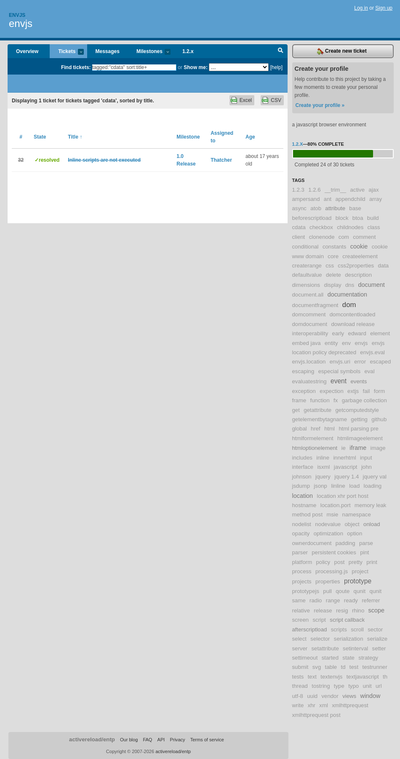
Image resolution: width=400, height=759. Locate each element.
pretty (356, 562)
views (349, 696)
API (161, 739)
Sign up (383, 8)
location (302, 495)
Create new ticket (342, 51)
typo (353, 686)
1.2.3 (298, 190)
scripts (339, 629)
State (40, 137)
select (299, 639)
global (299, 428)
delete (333, 275)
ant (327, 199)
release (323, 610)
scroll (357, 629)
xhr (311, 705)
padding (345, 543)
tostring (321, 686)
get (296, 410)
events (358, 381)
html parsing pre (359, 428)
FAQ (147, 739)
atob (315, 208)
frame (299, 400)
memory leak (370, 505)
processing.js (331, 571)
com (344, 237)
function (320, 400)
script (319, 620)
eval (369, 371)
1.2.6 (314, 190)
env (346, 343)
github (379, 419)
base (355, 208)
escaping (303, 371)
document (371, 284)
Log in (361, 8)
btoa (357, 218)
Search (281, 51)
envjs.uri (340, 361)
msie (332, 514)
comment (364, 237)
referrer (371, 600)
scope (376, 610)
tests (298, 676)
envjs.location (309, 361)
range (333, 600)
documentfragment (315, 305)
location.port (335, 505)
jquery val (375, 476)
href (315, 428)
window (370, 695)
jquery (323, 476)
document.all (308, 294)
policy (323, 562)
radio (315, 600)
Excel (246, 100)
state (348, 658)
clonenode (322, 237)
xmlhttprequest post (316, 715)
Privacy (177, 739)
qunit (360, 591)
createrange (307, 265)
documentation (347, 294)
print (371, 562)
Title (75, 137)
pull (327, 591)
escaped (380, 361)
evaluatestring (309, 381)
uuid (312, 696)
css (329, 265)
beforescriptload (312, 218)
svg (316, 667)
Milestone (188, 137)
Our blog (129, 739)
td (343, 667)
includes (302, 457)
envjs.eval (372, 352)
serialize (377, 639)
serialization (348, 639)
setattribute (325, 648)
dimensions (306, 285)
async (299, 208)
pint (364, 552)
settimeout (305, 658)
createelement (360, 256)
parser (300, 552)
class (374, 227)
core (333, 256)
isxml (323, 467)
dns (349, 285)
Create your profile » (320, 105)
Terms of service (207, 739)
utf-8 (297, 696)
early (338, 333)
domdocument (310, 324)
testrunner (374, 667)
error (360, 361)
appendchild (350, 199)
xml (323, 705)
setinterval (355, 648)
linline (338, 486)
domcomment (309, 314)
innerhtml (344, 457)
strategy (368, 658)
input (366, 457)
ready (351, 600)
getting (359, 419)
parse (366, 543)
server (300, 648)
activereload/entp (92, 739)
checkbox (321, 227)
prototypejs (306, 591)
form (379, 391)
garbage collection (364, 400)
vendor (330, 696)
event (339, 381)
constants (334, 246)
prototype (357, 581)
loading (373, 486)
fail (366, 391)
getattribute (317, 410)
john (366, 467)
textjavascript (363, 676)
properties (327, 581)
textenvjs (331, 676)
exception (304, 391)
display (332, 285)
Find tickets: (76, 67)
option (354, 533)
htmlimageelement (360, 438)
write (298, 705)
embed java (306, 343)
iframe (357, 447)
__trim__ (335, 190)
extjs (353, 391)
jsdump (301, 486)
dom (349, 305)
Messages (108, 51)
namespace (356, 514)
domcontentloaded (353, 314)
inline (322, 457)
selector (320, 639)
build (373, 218)
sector (375, 629)
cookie (359, 246)
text (312, 676)
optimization (328, 533)
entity (331, 343)
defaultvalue (307, 275)
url (379, 686)
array (375, 199)
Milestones (149, 52)
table (331, 667)
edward (357, 333)
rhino (358, 610)
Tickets (66, 52)
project (360, 571)
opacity (301, 533)
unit (367, 686)
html (329, 428)
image (378, 448)
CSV (276, 100)
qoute (342, 591)
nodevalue (328, 524)
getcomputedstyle (357, 410)
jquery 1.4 (346, 476)
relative (301, 610)
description (358, 275)
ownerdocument (312, 543)
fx (335, 400)
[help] (276, 67)
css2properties (356, 265)
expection (331, 391)
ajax (373, 190)
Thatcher (221, 160)
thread (300, 686)
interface (303, 467)
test (353, 667)
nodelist (301, 524)
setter (379, 648)
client (298, 237)
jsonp (320, 486)
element (380, 333)
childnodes (350, 227)
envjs (20, 23)
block (342, 218)
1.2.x (188, 51)
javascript (345, 467)
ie (343, 448)
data (383, 265)
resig (342, 610)
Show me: (196, 67)
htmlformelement (312, 438)
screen (300, 620)
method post (307, 514)
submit (300, 667)
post (339, 562)
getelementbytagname (319, 419)
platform (302, 562)
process (302, 571)
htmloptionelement (315, 448)
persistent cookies (334, 552)
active (357, 190)
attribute (335, 208)
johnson (302, 476)
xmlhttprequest (350, 705)
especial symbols (339, 371)
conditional (305, 246)
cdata (299, 227)
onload (371, 524)
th (385, 676)
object (352, 524)
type (339, 686)
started (330, 658)
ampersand (306, 199)
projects (302, 581)
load (354, 486)
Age (250, 137)
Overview (27, 51)
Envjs (17, 15)
